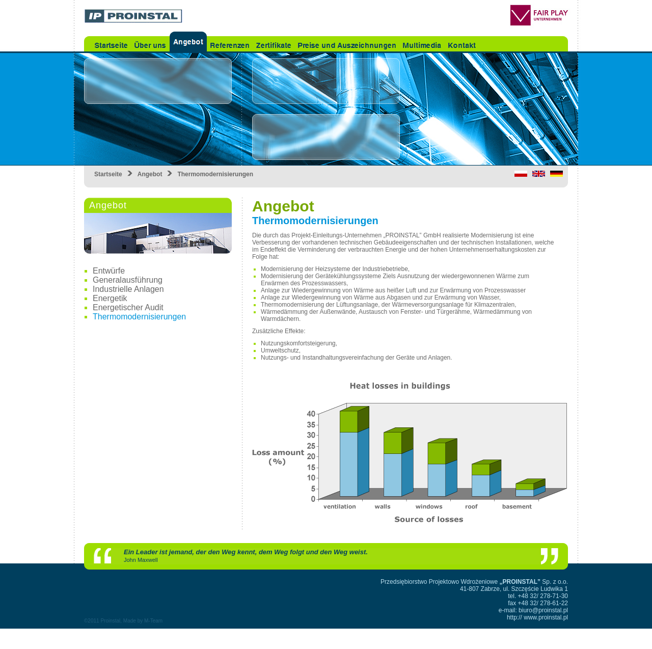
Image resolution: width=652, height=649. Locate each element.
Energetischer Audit (128, 307)
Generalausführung (127, 280)
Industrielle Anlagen (128, 289)
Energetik (110, 298)
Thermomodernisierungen (139, 316)
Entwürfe (109, 270)
